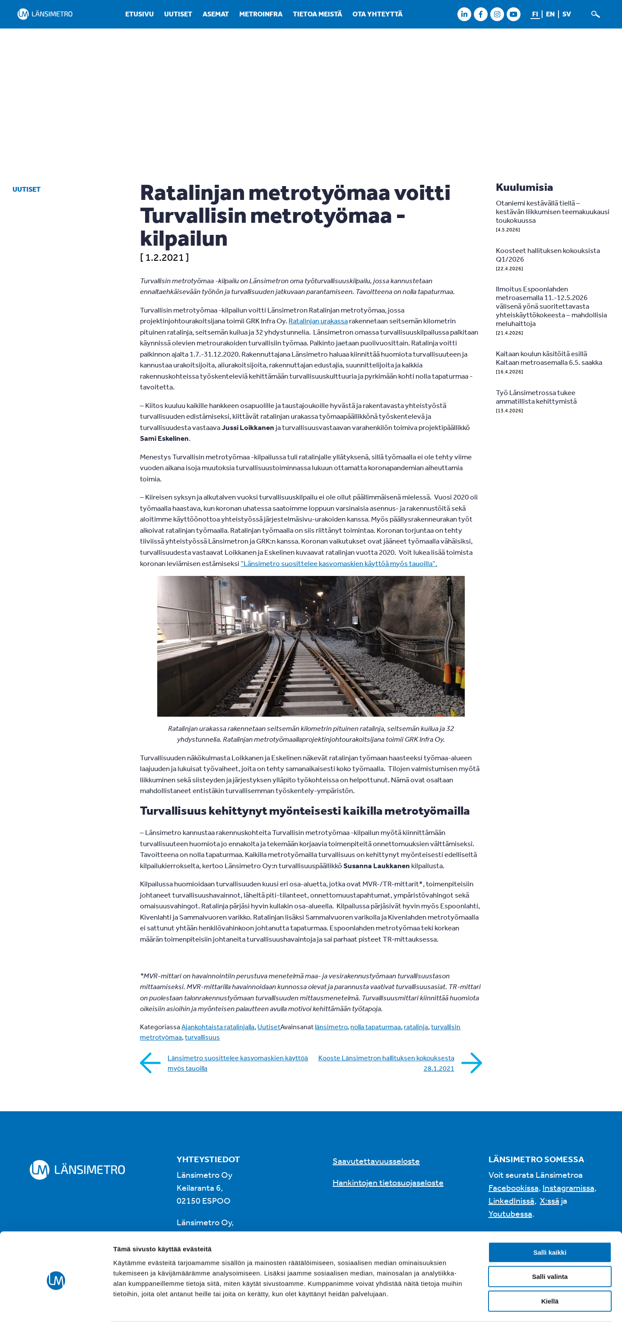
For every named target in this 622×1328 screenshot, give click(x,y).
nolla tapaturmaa (375, 1026)
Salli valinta (550, 1249)
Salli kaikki (550, 1224)
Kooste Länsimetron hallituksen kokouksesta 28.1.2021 (386, 1062)
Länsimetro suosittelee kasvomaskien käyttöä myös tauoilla (238, 1062)
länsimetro (331, 1026)
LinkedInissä (511, 1200)
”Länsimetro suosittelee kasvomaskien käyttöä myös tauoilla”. (339, 563)
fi (535, 13)
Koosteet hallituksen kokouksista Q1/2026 (548, 254)
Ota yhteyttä (377, 13)
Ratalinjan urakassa (318, 320)
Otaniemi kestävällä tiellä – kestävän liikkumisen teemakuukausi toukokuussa (552, 211)
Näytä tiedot (462, 1311)
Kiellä (550, 1273)
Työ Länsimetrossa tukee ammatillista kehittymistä (536, 396)
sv (566, 13)
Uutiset (178, 13)
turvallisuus (202, 1037)
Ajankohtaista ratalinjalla (217, 1026)
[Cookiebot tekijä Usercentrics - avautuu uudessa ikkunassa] (56, 1311)
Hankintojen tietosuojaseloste (388, 1182)
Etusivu (139, 13)
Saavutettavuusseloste (376, 1161)
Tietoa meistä (317, 13)
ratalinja (416, 1026)
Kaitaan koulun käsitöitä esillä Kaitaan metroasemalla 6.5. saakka (549, 358)
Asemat (216, 13)
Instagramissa (568, 1187)
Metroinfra (260, 13)
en (550, 13)
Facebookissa (514, 1187)
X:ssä (549, 1200)
